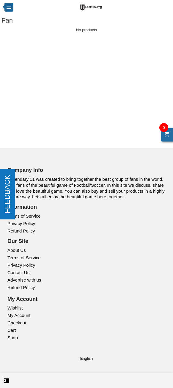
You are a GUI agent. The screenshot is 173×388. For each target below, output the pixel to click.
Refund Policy (21, 230)
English (86, 358)
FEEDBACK (7, 194)
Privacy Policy (21, 223)
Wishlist (15, 307)
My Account (19, 315)
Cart (11, 330)
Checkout (16, 322)
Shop (12, 337)
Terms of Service (24, 216)
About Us (16, 250)
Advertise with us (24, 279)
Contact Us (18, 272)
